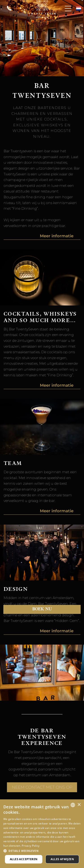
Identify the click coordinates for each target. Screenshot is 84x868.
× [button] (79, 805)
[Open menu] (68, 8)
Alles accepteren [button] (23, 859)
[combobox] (73, 805)
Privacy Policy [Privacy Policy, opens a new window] (30, 846)
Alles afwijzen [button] (62, 859)
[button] (42, 850)
